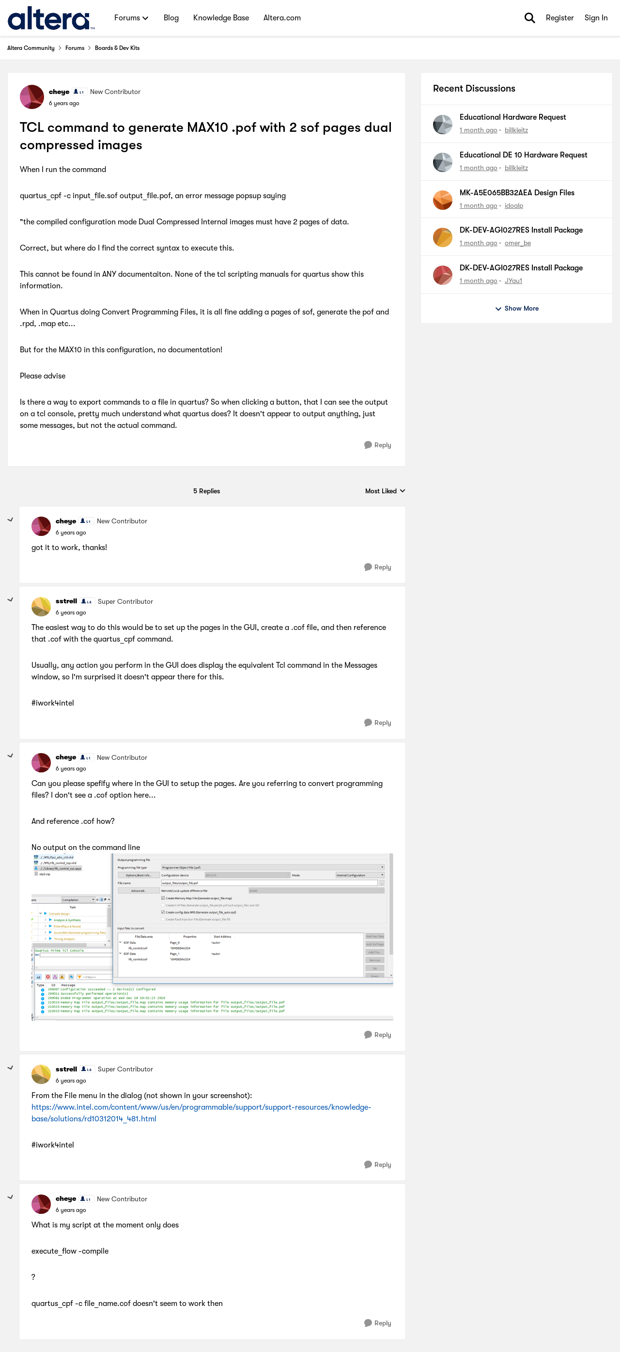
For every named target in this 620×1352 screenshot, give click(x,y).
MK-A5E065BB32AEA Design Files (517, 193)
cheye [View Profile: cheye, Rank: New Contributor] (59, 91)
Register (560, 18)
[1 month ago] (478, 130)
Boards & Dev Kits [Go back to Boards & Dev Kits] (117, 48)
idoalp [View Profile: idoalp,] (514, 205)
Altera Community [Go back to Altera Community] (31, 48)
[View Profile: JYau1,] (442, 275)
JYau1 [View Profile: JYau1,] (513, 280)
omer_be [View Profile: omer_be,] (518, 243)
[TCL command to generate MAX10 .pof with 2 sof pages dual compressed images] (71, 532)
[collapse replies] (10, 520)
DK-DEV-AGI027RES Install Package (521, 230)
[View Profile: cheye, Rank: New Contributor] (32, 97)
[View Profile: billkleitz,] (442, 124)
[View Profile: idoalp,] (442, 200)
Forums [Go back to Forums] (74, 48)
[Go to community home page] (51, 18)
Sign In (596, 18)
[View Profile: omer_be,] (442, 237)
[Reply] (377, 445)
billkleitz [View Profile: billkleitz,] (516, 130)
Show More (517, 308)
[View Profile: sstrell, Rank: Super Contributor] (41, 606)
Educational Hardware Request (513, 117)
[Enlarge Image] (212, 937)
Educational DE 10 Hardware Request (524, 155)
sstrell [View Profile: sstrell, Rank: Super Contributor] (66, 601)
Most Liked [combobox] (385, 491)
